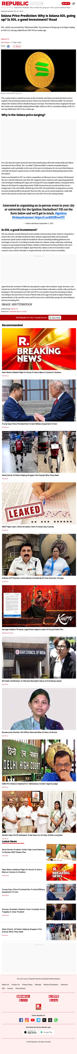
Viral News (5, 478)
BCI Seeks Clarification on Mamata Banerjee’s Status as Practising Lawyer (32, 681)
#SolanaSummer (23, 217)
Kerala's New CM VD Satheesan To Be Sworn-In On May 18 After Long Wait (32, 835)
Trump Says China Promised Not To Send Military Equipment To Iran (29, 424)
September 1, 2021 (46, 223)
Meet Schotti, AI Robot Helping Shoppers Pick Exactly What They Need (30, 475)
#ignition (61, 213)
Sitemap (38, 984)
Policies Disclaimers (50, 984)
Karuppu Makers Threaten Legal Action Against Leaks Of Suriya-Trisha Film (32, 629)
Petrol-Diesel (20, 988)
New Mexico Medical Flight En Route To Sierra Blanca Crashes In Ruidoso (31, 372)
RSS (3, 988)
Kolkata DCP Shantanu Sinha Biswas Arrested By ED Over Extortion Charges (33, 578)
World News (5, 375)
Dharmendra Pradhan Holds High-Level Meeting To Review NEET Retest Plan (23, 850)
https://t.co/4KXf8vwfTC (50, 217)
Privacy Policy (27, 984)
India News (5, 530)
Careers (10, 988)
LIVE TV (66, 3)
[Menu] (72, 3)
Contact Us (15, 984)
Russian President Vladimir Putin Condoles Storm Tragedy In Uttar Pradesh (23, 910)
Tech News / (10, 7)
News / (3, 7)
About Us (5, 984)
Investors (64, 984)
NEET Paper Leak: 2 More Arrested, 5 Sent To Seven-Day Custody (28, 526)
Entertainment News (7, 633)
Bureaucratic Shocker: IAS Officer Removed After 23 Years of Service (29, 732)
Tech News (5, 42)
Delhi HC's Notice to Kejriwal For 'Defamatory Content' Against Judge (30, 784)
